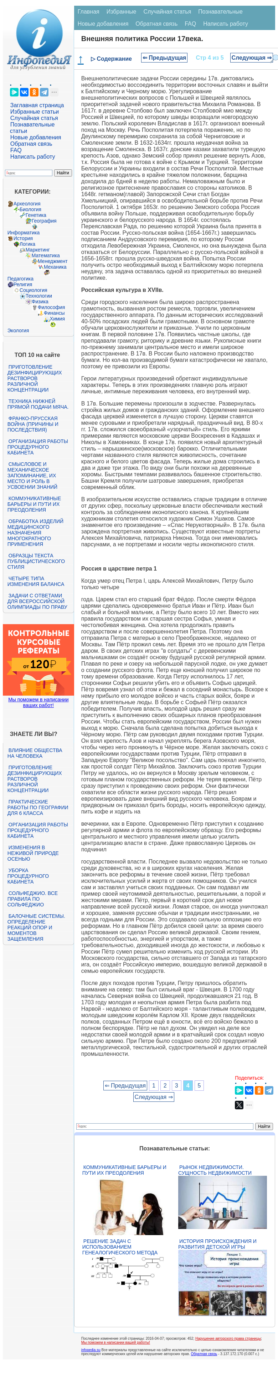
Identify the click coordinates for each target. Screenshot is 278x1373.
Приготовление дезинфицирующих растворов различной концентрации (34, 378)
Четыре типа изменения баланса (35, 581)
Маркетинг (38, 250)
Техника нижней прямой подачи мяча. (38, 404)
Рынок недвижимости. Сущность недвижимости (215, 1170)
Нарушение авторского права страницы (228, 1338)
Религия (23, 284)
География (44, 221)
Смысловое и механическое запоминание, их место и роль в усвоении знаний (32, 475)
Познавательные (220, 12)
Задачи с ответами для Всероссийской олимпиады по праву (37, 601)
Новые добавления (35, 137)
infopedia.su (91, 1350)
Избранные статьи (34, 112)
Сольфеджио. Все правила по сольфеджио (32, 898)
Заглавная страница (37, 105)
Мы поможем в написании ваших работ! (38, 702)
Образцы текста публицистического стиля (36, 561)
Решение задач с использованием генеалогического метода (120, 1246)
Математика (46, 255)
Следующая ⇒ (252, 58)
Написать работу (32, 157)
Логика (27, 244)
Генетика (36, 215)
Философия (51, 307)
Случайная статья (34, 118)
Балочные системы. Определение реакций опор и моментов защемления (36, 927)
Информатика (23, 232)
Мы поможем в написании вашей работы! (115, 1342)
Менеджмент (53, 261)
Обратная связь (31, 144)
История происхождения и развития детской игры (217, 1244)
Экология (18, 330)
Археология (27, 204)
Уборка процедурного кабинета (28, 876)
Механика (55, 267)
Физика (40, 301)
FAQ (16, 150)
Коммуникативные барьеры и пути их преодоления (34, 504)
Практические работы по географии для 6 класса (37, 807)
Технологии (39, 296)
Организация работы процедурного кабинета (37, 447)
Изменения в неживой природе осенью (33, 853)
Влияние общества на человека (34, 753)
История (23, 238)
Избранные (122, 12)
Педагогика (20, 279)
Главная (88, 12)
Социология (33, 290)
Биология (30, 209)
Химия (57, 319)
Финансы (54, 313)
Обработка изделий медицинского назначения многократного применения (35, 532)
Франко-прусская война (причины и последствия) (32, 424)
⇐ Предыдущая (164, 58)
